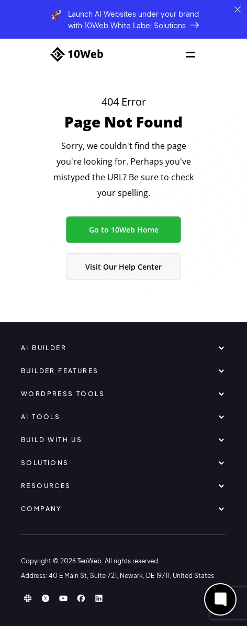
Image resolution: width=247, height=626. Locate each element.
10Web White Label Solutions (135, 25)
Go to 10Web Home (124, 230)
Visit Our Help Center (123, 267)
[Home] (76, 54)
